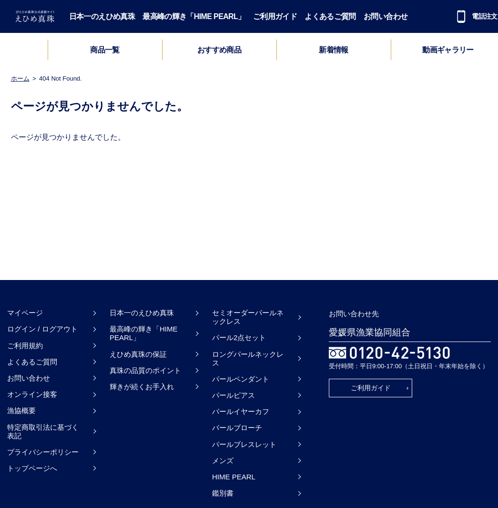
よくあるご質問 (330, 16)
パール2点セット (239, 337)
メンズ (223, 460)
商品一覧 (104, 50)
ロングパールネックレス (248, 358)
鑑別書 (223, 493)
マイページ (25, 313)
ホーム (20, 78)
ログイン (21, 329)
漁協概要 (21, 410)
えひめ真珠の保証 (138, 354)
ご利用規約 (25, 346)
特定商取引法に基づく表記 (43, 431)
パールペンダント (240, 379)
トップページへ (32, 468)
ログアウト (60, 329)
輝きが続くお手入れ (142, 387)
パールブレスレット (244, 444)
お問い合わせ (385, 16)
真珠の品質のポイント (145, 370)
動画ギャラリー (448, 50)
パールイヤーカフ (240, 411)
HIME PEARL (233, 477)
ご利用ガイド (275, 16)
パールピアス (233, 395)
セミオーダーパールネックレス (248, 317)
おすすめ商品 (219, 50)
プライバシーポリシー (43, 452)
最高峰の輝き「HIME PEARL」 (193, 16)
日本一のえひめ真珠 (102, 16)
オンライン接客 (32, 394)
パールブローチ (237, 428)
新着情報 (333, 50)
